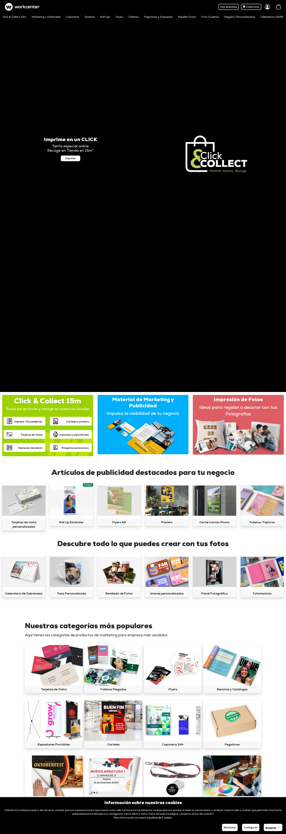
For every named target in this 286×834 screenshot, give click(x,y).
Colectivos (251, 6)
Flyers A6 (119, 522)
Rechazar (230, 827)
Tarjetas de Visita (54, 689)
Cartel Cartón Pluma (214, 522)
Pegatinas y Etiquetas (158, 16)
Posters (166, 522)
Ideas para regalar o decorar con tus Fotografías (238, 410)
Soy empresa (228, 6)
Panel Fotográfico (214, 593)
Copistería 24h (172, 744)
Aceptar (273, 827)
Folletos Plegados (113, 689)
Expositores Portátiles (54, 744)
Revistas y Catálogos (232, 689)
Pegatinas (232, 744)
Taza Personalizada (71, 593)
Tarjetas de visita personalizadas (23, 524)
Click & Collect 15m (14, 16)
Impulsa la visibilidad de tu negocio (143, 413)
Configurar (251, 827)
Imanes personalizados (166, 593)
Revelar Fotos (187, 16)
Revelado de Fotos (119, 593)
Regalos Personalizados (239, 16)
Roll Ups (105, 16)
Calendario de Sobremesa (23, 593)
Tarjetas (89, 16)
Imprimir (70, 158)
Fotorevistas (262, 593)
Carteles (113, 744)
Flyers (119, 16)
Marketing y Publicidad (46, 16)
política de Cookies (160, 817)
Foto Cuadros (210, 16)
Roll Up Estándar (71, 522)
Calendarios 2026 (271, 16)
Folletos (134, 16)
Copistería (72, 16)
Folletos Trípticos (262, 522)
